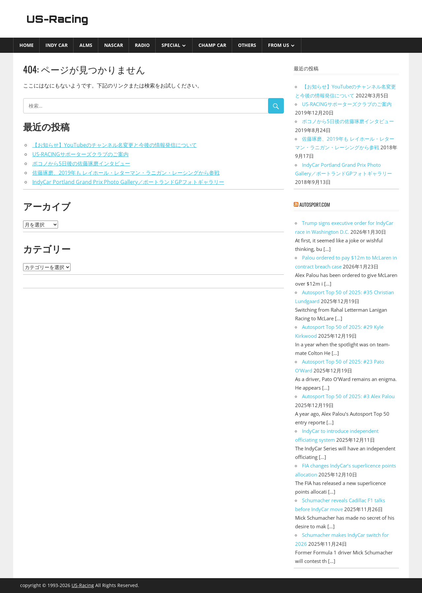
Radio (142, 45)
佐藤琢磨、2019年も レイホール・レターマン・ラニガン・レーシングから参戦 (126, 172)
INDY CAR (56, 45)
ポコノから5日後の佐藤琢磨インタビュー (81, 163)
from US (278, 45)
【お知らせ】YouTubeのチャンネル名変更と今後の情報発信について (114, 145)
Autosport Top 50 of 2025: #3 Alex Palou (348, 396)
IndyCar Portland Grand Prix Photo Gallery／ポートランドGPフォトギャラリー (128, 182)
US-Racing (58, 18)
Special (171, 45)
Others (247, 45)
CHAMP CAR (212, 45)
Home (26, 45)
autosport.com (314, 204)
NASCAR (113, 45)
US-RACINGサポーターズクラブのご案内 (80, 154)
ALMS (85, 45)
